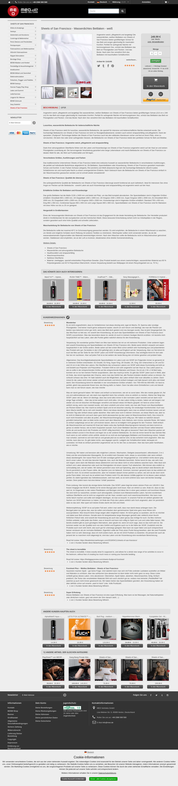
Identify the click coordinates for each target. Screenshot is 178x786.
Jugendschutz (69, 717)
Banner (11, 715)
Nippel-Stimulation (17, 56)
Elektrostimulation (17, 76)
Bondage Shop (15, 59)
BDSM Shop (13, 712)
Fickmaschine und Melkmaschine (22, 49)
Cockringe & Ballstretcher (19, 38)
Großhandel (13, 719)
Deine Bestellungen (43, 709)
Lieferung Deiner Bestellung (15, 735)
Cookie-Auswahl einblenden (73, 779)
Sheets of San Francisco (18, 108)
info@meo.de (107, 723)
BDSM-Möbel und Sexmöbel (20, 73)
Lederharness (15, 94)
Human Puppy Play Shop (19, 87)
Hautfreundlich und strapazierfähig (61, 254)
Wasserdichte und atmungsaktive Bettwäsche (65, 251)
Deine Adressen (42, 715)
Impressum (12, 744)
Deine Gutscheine (43, 722)
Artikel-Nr (101, 62)
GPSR (63, 108)
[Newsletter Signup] (34, 123)
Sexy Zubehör (15, 104)
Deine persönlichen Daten (46, 719)
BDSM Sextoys (15, 83)
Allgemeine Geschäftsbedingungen (18, 723)
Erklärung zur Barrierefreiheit (14, 748)
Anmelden (146, 2)
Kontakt (91, 2)
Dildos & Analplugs (17, 28)
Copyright (12, 740)
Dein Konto (40, 704)
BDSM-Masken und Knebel (19, 63)
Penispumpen (15, 45)
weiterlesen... (131, 60)
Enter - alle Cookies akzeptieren (103, 779)
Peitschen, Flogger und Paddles (21, 80)
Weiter (90, 92)
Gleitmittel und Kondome (19, 35)
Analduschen (15, 70)
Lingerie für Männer (17, 97)
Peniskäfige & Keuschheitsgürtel (21, 66)
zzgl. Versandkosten (156, 42)
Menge (156, 49)
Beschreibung (50, 108)
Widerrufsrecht (14, 731)
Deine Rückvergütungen (45, 712)
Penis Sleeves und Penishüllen (21, 42)
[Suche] (122, 11)
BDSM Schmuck (16, 101)
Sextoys (13, 31)
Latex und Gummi (17, 90)
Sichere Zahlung (15, 728)
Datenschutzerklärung (107, 773)
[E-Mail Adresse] (19, 123)
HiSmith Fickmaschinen (18, 52)
